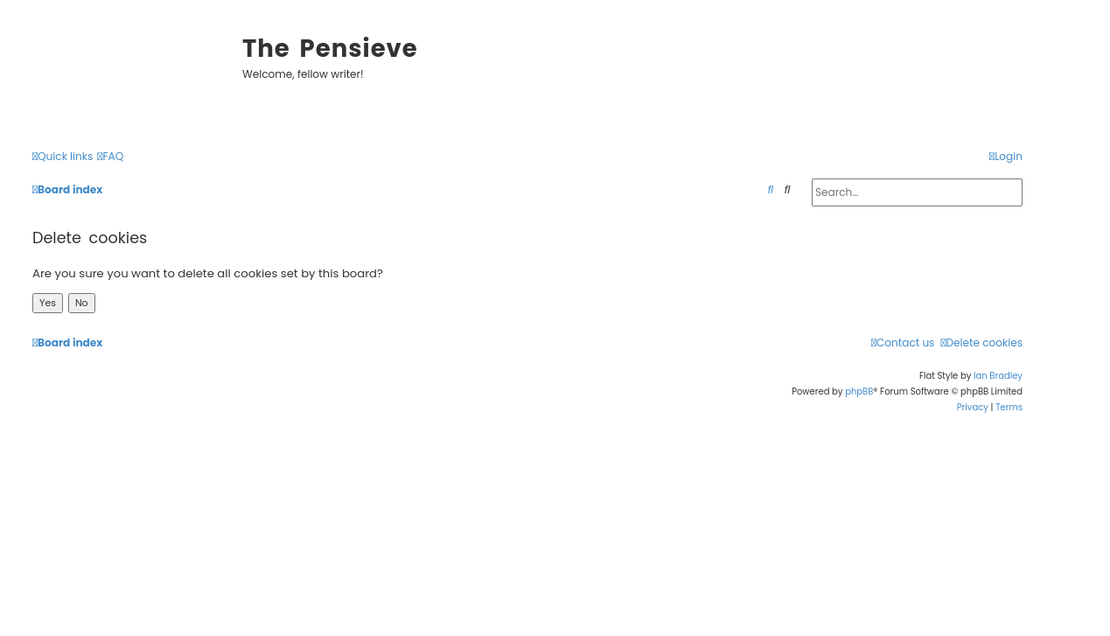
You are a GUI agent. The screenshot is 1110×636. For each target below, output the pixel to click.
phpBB (859, 391)
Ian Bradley (998, 375)
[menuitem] (110, 157)
